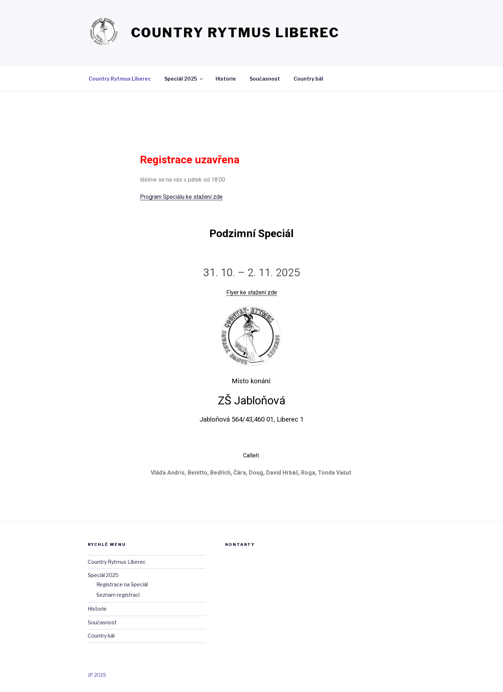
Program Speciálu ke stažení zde (181, 196)
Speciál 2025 (184, 79)
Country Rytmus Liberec (235, 32)
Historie (226, 79)
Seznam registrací (118, 595)
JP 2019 (97, 675)
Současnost (265, 79)
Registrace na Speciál (122, 584)
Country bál (308, 79)
